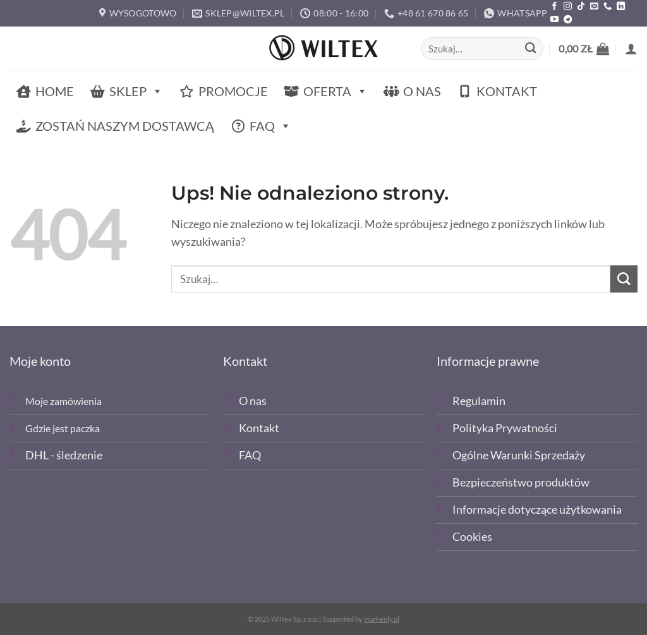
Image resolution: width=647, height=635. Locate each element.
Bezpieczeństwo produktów (521, 482)
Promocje (233, 91)
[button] (584, 49)
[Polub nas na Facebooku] (554, 6)
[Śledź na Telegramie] (568, 20)
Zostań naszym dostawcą (124, 125)
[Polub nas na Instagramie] (568, 6)
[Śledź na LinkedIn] (621, 6)
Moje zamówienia (63, 401)
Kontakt (506, 91)
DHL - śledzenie (63, 455)
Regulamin (478, 401)
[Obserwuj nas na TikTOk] (581, 6)
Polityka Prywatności (504, 428)
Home (54, 91)
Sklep (136, 91)
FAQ (270, 126)
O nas (422, 91)
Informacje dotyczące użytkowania (537, 509)
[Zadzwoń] (607, 6)
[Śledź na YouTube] (554, 20)
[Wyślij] (530, 49)
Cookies (472, 536)
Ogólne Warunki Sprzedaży (518, 455)
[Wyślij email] (594, 6)
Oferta (335, 91)
